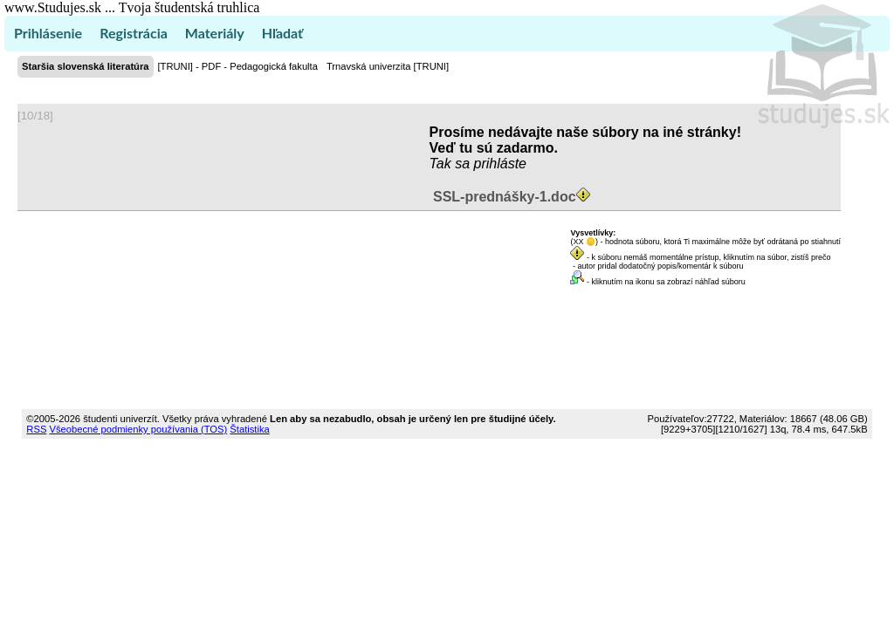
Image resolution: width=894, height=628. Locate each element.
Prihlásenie (48, 32)
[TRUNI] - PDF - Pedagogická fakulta (238, 66)
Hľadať (282, 32)
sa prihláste (490, 163)
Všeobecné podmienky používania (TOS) (138, 429)
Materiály (214, 32)
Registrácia (134, 32)
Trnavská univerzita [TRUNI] (388, 66)
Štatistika (249, 429)
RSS (36, 429)
